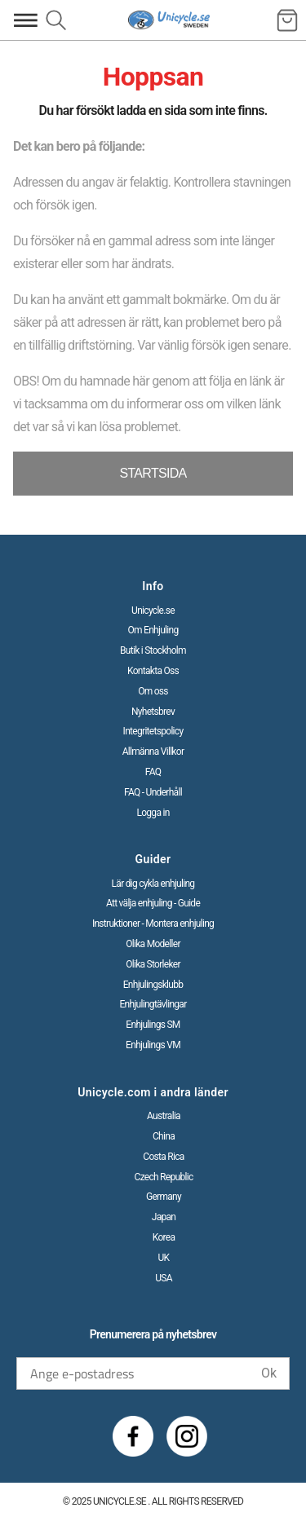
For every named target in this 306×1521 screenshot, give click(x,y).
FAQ (153, 772)
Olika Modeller (153, 944)
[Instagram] (186, 1436)
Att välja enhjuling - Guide (153, 903)
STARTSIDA (152, 473)
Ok (269, 1373)
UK (164, 1257)
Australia (163, 1116)
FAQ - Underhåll (153, 792)
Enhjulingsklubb (153, 984)
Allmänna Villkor (153, 751)
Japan (164, 1217)
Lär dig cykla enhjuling (153, 883)
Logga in (152, 812)
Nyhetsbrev (153, 711)
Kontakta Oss (153, 671)
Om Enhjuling (152, 630)
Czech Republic (164, 1177)
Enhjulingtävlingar (152, 1004)
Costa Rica (163, 1156)
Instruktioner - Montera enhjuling (153, 923)
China (164, 1136)
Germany (163, 1196)
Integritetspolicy (153, 731)
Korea (164, 1237)
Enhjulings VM (153, 1045)
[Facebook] (133, 1436)
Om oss (153, 691)
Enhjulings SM (153, 1024)
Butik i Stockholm (153, 650)
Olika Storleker (153, 964)
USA (163, 1278)
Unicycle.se (153, 610)
